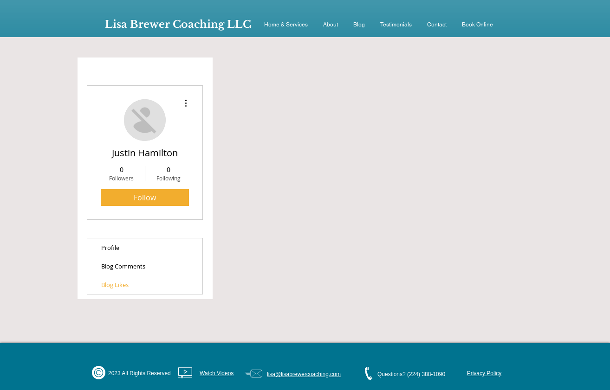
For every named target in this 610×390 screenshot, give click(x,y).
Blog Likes (115, 285)
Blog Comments (123, 266)
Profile (110, 247)
